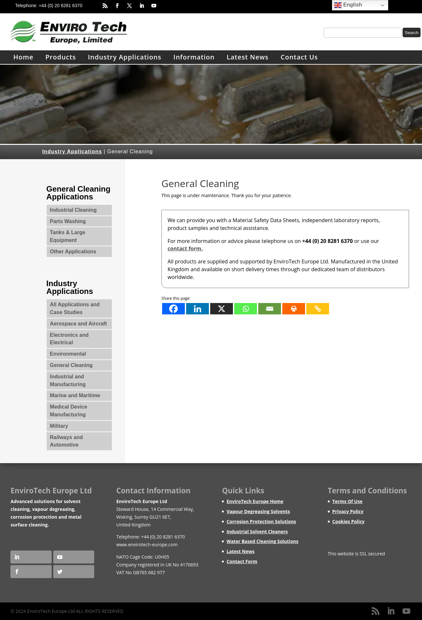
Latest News (248, 57)
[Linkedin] (197, 308)
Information (194, 57)
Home (23, 57)
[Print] (293, 308)
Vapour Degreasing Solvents (258, 511)
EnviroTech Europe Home (254, 501)
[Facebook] (173, 308)
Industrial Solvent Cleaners (257, 531)
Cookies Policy (348, 521)
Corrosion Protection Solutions (261, 521)
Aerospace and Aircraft (78, 323)
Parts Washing (68, 221)
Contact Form (241, 561)
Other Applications (73, 251)
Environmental (68, 354)
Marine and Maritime (75, 395)
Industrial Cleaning (73, 210)
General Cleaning (71, 365)
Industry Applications (124, 57)
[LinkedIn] (391, 611)
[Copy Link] (317, 308)
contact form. (185, 248)
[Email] (269, 308)
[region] (211, 104)
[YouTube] (406, 611)
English (348, 5)
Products (60, 57)
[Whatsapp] (245, 308)
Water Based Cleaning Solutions (262, 541)
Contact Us (299, 57)
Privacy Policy (348, 511)
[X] (221, 308)
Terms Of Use (347, 501)
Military (59, 426)
